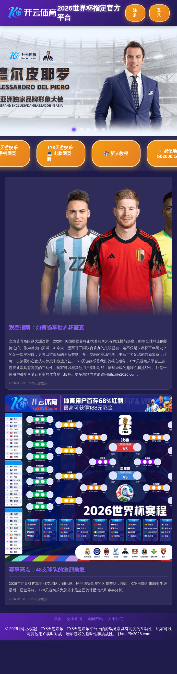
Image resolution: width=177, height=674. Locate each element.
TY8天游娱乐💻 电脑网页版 (60, 153)
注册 (135, 12)
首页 (58, 619)
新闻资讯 (95, 619)
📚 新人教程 (116, 153)
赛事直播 (74, 619)
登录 (159, 12)
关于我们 (115, 619)
